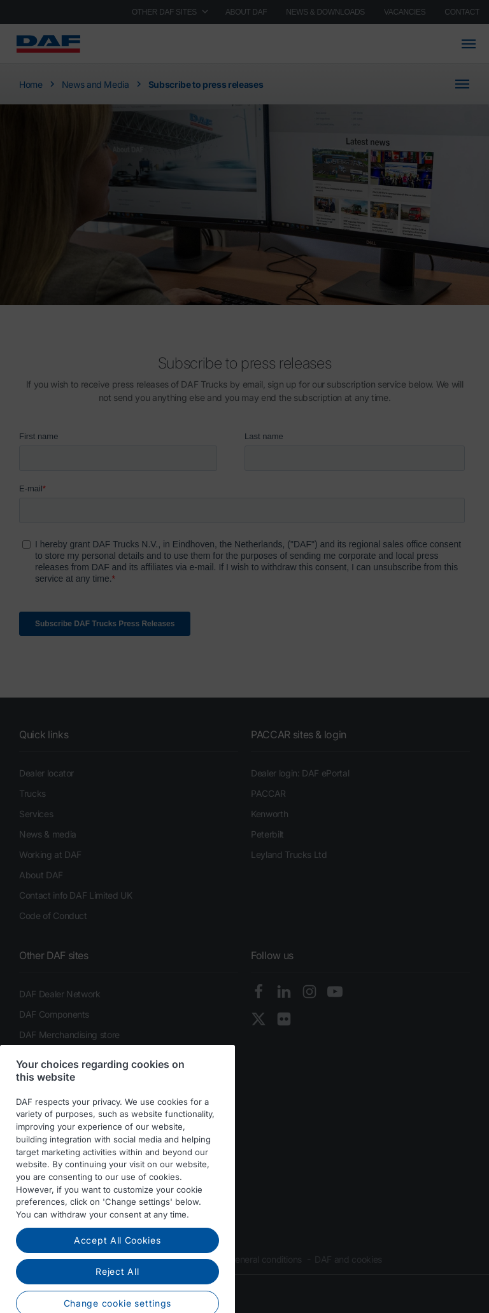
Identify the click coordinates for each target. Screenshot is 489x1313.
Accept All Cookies (117, 1256)
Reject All (117, 1287)
